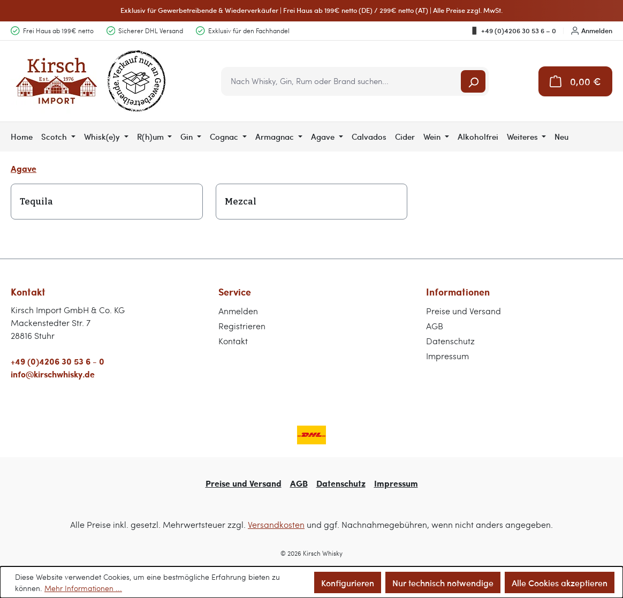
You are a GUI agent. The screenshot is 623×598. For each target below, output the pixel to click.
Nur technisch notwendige (442, 582)
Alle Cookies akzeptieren (559, 582)
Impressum (447, 355)
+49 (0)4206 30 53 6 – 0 (513, 30)
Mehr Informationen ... (83, 588)
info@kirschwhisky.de (53, 374)
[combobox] (341, 81)
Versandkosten (276, 524)
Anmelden (592, 30)
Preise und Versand (463, 310)
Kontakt (233, 340)
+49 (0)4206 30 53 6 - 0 (57, 361)
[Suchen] (473, 81)
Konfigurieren (347, 582)
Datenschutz (450, 340)
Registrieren (241, 325)
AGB (434, 325)
